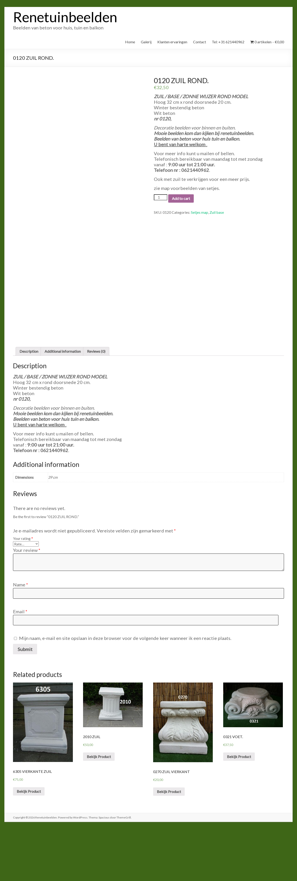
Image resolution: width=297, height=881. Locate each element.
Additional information (63, 403)
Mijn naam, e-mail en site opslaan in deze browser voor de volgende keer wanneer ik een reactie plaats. (125, 690)
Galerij (146, 42)
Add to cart (181, 198)
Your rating (23, 590)
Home (130, 42)
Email (20, 663)
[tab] (29, 403)
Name (20, 636)
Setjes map (199, 212)
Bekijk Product (29, 843)
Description (28, 403)
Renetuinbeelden (65, 17)
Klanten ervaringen (172, 42)
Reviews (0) (96, 403)
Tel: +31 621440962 (228, 42)
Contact (199, 42)
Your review (26, 602)
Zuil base (217, 212)
